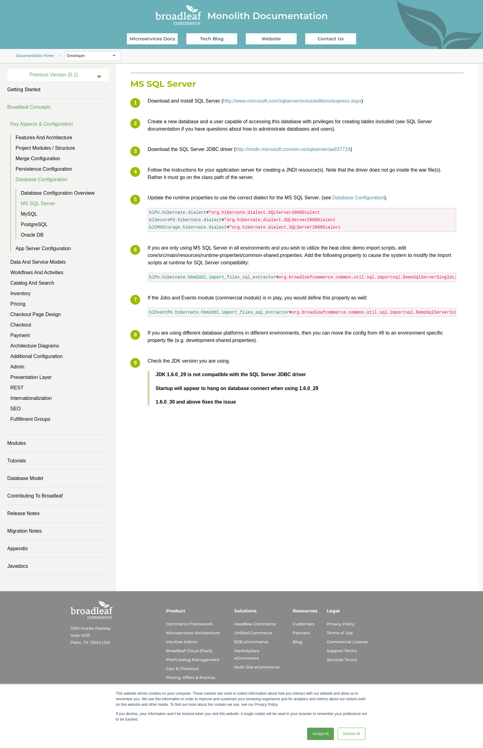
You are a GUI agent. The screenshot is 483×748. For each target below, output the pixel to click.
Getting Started (24, 89)
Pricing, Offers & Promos (190, 677)
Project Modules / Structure (45, 148)
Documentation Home (35, 55)
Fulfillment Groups (30, 419)
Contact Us (331, 39)
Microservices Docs (152, 39)
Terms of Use (340, 632)
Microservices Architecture (193, 632)
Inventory (20, 293)
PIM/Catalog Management (192, 659)
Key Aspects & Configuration (41, 124)
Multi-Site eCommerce (256, 667)
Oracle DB (32, 235)
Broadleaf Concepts (29, 107)
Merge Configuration (38, 158)
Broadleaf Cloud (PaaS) (189, 650)
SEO (15, 408)
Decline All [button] (351, 734)
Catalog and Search (32, 283)
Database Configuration (41, 179)
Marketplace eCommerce (246, 654)
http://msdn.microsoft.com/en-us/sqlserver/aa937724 (293, 149)
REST (17, 387)
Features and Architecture (44, 137)
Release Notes (23, 513)
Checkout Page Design (35, 314)
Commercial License (347, 641)
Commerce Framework (189, 623)
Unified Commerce (253, 632)
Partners (301, 632)
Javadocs (17, 566)
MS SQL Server (38, 203)
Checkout (20, 324)
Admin (17, 366)
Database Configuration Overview (58, 193)
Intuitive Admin (181, 641)
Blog (297, 641)
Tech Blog (211, 39)
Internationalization (31, 398)
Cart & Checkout (182, 668)
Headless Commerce (255, 623)
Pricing (18, 304)
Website (271, 39)
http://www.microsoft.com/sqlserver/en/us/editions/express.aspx (292, 101)
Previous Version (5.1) (53, 74)
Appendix (17, 548)
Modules (16, 443)
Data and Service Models (38, 262)
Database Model (25, 478)
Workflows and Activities (36, 272)
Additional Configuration (36, 356)
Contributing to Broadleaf (35, 495)
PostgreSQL (34, 224)
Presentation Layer (31, 377)
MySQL (29, 214)
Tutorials (16, 460)
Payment (20, 335)
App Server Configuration (43, 248)
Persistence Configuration (44, 169)
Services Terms (342, 659)
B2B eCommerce (251, 641)
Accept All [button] (320, 734)
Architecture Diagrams (34, 345)
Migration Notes (24, 531)
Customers (304, 623)
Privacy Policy (341, 623)
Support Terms (342, 650)
